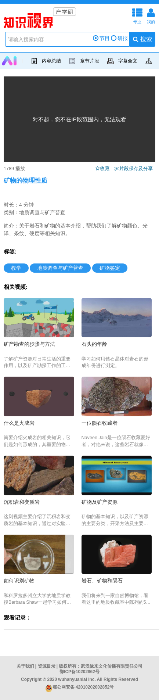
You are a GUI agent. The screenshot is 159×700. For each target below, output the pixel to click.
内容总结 (44, 61)
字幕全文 (121, 61)
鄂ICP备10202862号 (79, 671)
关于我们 (25, 666)
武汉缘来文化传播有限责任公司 (111, 666)
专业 (137, 15)
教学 (16, 268)
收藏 (106, 168)
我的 (151, 15)
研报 (119, 38)
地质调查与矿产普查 (60, 268)
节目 (101, 38)
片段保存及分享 (137, 168)
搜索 (142, 39)
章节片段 (82, 61)
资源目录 (46, 666)
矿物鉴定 (110, 268)
